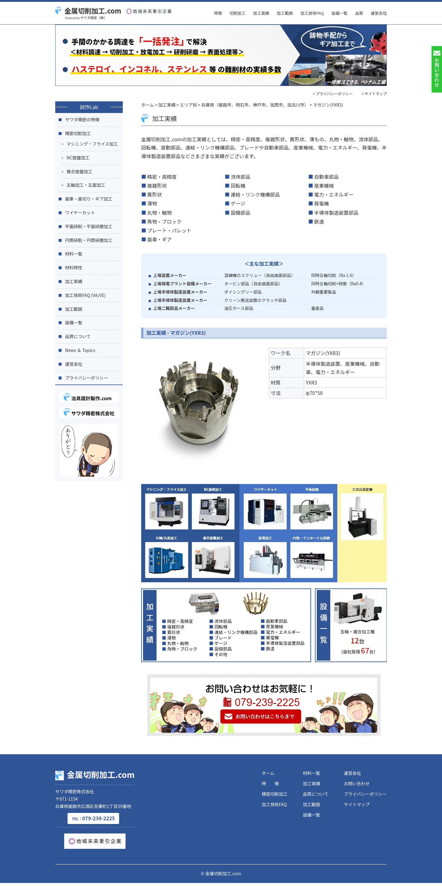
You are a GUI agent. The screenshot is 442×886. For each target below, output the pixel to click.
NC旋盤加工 (78, 157)
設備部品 (240, 212)
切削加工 (238, 13)
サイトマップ (357, 804)
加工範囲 (285, 13)
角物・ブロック (164, 221)
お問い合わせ (357, 783)
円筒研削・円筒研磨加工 (88, 240)
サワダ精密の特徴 (82, 119)
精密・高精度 (162, 176)
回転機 (238, 185)
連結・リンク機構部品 (255, 194)
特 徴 (270, 783)
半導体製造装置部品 (336, 212)
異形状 (154, 194)
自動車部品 (326, 176)
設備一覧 (339, 13)
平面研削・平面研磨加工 (88, 226)
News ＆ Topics (80, 350)
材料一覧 (73, 254)
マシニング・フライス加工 (92, 144)
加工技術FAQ (312, 13)
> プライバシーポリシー (333, 93)
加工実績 (261, 13)
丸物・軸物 (159, 212)
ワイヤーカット (80, 212)
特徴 (218, 13)
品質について (78, 336)
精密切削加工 (78, 133)
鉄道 (319, 221)
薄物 (152, 203)
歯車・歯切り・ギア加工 (88, 199)
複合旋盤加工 (79, 171)
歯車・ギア (159, 239)
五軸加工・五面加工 (86, 185)
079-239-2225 (100, 821)
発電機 (321, 203)
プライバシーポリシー (86, 378)
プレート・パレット (169, 230)
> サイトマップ (374, 93)
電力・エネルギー (334, 194)
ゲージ (238, 203)
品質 (359, 13)
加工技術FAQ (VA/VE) (85, 295)
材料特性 (73, 267)
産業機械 (324, 185)
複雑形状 (157, 185)
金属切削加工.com (88, 10)
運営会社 (379, 13)
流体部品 (240, 176)
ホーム (268, 773)
